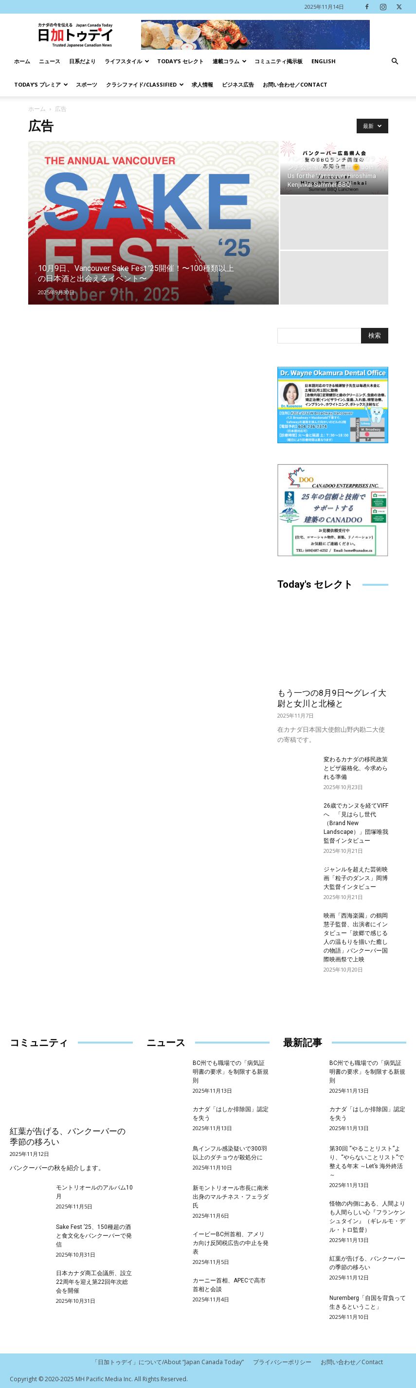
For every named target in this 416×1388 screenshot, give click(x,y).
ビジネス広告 (238, 84)
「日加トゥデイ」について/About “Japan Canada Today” (168, 1362)
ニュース (49, 61)
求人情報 (202, 84)
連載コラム (230, 61)
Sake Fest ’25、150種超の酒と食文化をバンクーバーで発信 (94, 1236)
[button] (394, 61)
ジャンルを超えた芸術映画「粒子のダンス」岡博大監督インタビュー (356, 878)
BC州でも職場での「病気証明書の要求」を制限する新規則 (231, 1072)
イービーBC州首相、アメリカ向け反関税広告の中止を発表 (231, 1243)
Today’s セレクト (180, 61)
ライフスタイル (127, 61)
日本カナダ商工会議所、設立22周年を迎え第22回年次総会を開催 (94, 1282)
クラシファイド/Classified (145, 84)
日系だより (82, 61)
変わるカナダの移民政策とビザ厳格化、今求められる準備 (356, 768)
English (323, 61)
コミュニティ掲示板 (278, 61)
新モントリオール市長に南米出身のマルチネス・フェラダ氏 (231, 1197)
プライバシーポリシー (282, 1362)
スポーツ (86, 84)
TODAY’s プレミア (41, 84)
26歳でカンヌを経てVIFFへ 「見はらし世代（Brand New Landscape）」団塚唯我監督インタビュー (356, 823)
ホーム (22, 61)
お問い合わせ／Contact (295, 84)
